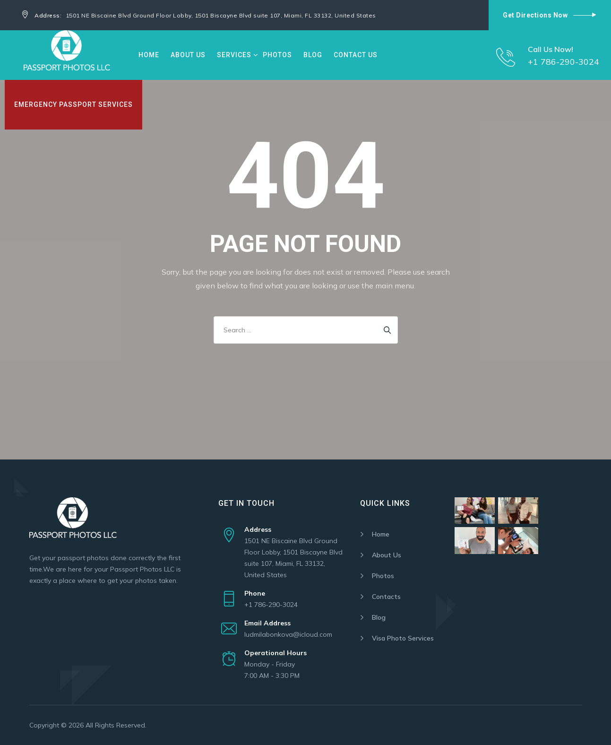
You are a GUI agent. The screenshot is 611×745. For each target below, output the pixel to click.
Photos (277, 55)
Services (234, 55)
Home (148, 55)
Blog (312, 55)
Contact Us (356, 55)
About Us (188, 55)
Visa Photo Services (403, 638)
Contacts (386, 596)
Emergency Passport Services (73, 104)
